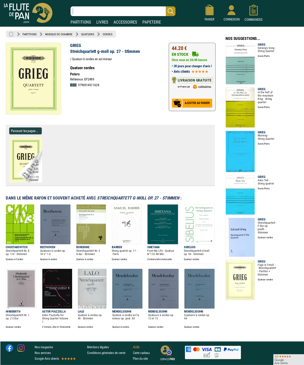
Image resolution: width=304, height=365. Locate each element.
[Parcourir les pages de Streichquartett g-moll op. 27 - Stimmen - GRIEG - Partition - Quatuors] (44, 181)
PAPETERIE (151, 22)
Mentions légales (98, 347)
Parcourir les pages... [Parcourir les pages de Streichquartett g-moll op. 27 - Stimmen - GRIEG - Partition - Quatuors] (24, 131)
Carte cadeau (141, 353)
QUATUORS (87, 34)
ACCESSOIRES (125, 22)
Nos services (43, 353)
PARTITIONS (81, 22)
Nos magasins (44, 347)
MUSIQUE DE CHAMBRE (59, 34)
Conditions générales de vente (109, 353)
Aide (136, 347)
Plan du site (140, 358)
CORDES (107, 34)
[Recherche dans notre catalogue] (123, 11)
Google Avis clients (55, 358)
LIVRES (102, 22)
